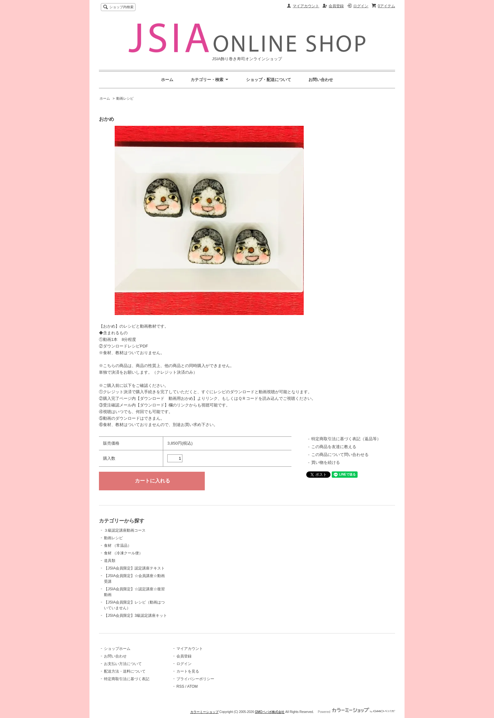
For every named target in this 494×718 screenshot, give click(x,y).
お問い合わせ (320, 79)
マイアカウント (306, 6)
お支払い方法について (123, 664)
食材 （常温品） (117, 545)
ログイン (360, 6)
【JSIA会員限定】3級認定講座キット (135, 615)
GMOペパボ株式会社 (269, 712)
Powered (356, 712)
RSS (180, 686)
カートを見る (187, 671)
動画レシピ (125, 98)
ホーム (167, 79)
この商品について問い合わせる (340, 454)
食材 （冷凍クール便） (123, 553)
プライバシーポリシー (195, 679)
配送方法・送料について (125, 671)
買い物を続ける (325, 462)
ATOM (192, 686)
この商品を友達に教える (333, 446)
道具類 (109, 560)
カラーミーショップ (204, 712)
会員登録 (336, 6)
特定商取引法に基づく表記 (126, 679)
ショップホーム (117, 648)
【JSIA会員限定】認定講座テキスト (134, 568)
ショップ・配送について (268, 79)
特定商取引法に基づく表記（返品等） (346, 438)
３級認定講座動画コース (125, 530)
